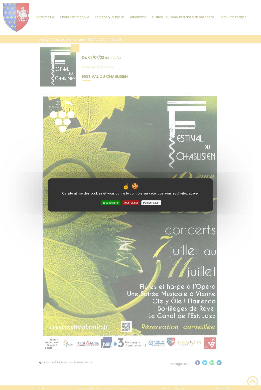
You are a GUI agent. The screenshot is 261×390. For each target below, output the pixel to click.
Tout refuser (131, 202)
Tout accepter (111, 202)
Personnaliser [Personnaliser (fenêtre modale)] (151, 202)
